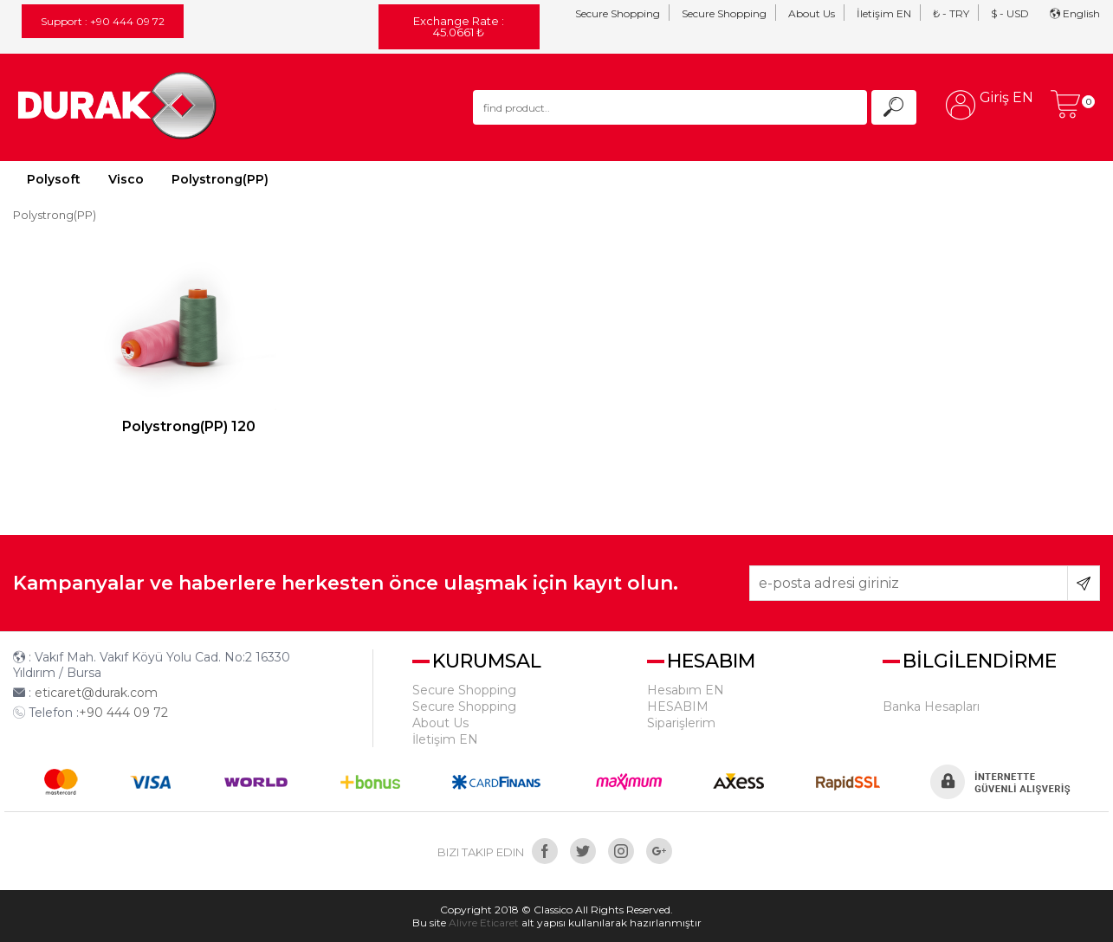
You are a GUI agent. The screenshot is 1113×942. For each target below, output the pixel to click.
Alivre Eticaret (484, 922)
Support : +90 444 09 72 (103, 21)
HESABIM (678, 706)
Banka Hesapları (931, 706)
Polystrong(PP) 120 (189, 426)
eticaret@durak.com (96, 692)
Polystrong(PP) (220, 179)
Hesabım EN (685, 690)
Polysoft (54, 179)
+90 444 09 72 (123, 712)
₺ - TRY (951, 13)
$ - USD (1010, 13)
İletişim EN (884, 13)
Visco (126, 179)
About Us (811, 13)
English (1075, 13)
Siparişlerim (681, 723)
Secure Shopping (617, 13)
